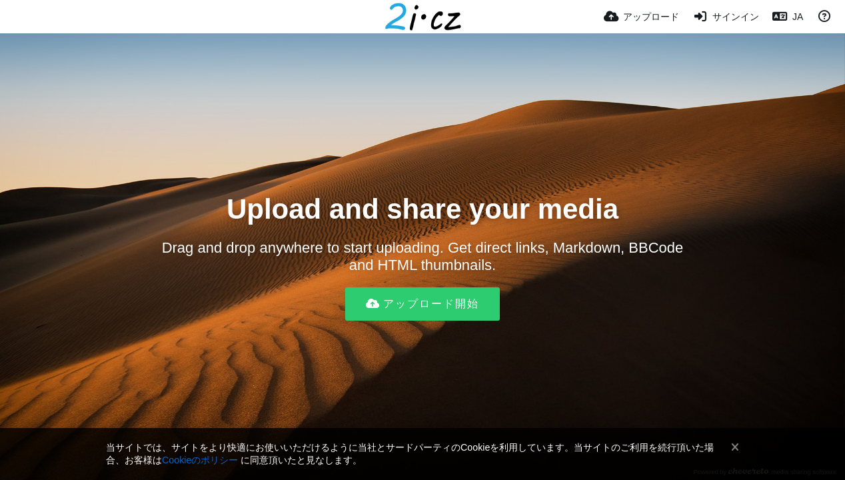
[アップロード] (642, 16)
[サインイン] (725, 16)
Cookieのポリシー (200, 460)
